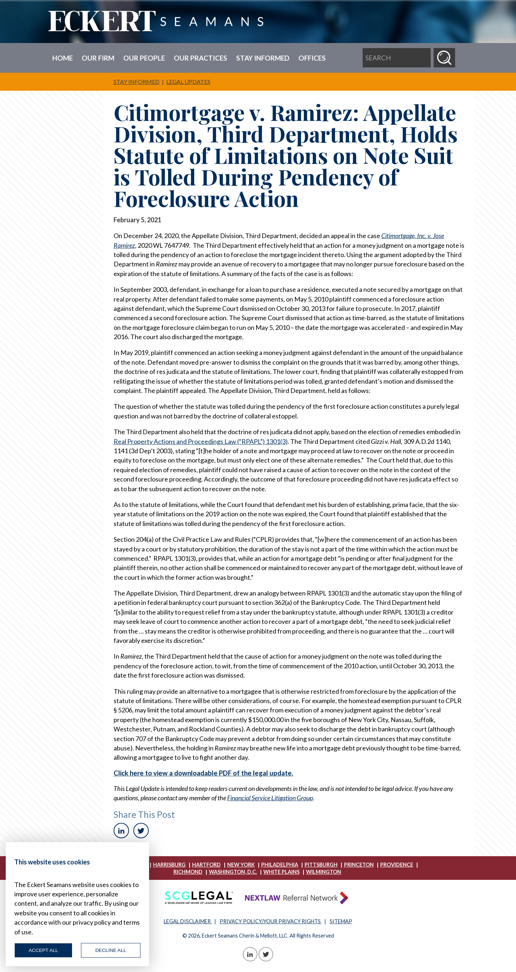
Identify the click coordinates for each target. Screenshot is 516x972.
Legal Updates (188, 81)
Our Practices (200, 58)
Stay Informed (263, 58)
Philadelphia (279, 865)
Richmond (187, 872)
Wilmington (323, 872)
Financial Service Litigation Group (270, 798)
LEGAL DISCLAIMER (188, 921)
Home (62, 58)
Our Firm (98, 58)
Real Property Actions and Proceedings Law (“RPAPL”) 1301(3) (201, 441)
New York (241, 865)
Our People (144, 58)
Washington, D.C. (233, 872)
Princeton (359, 865)
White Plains (281, 872)
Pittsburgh (321, 865)
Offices (312, 58)
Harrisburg (169, 865)
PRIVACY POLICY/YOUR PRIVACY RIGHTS (271, 921)
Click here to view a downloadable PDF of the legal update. (203, 773)
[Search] (444, 57)
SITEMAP (341, 921)
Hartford (206, 865)
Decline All (110, 950)
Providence (396, 865)
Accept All (43, 950)
